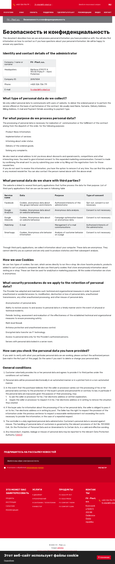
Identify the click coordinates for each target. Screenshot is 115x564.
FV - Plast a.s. (13, 19)
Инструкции (11, 502)
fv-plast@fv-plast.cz (42, 4)
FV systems (8, 12)
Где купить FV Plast (66, 12)
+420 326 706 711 (22, 4)
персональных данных (35, 468)
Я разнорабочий (39, 499)
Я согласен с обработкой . (25, 468)
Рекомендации (84, 12)
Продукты (10, 498)
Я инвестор (37, 506)
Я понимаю (103, 557)
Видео (97, 12)
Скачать (33, 12)
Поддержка (48, 12)
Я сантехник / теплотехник (44, 503)
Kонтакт (107, 12)
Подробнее (9, 561)
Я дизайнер (37, 495)
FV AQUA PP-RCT (65, 495)
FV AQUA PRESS (65, 499)
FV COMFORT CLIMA (66, 506)
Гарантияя (10, 506)
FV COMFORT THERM (67, 503)
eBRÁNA (60, 548)
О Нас (21, 12)
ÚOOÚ (19, 435)
